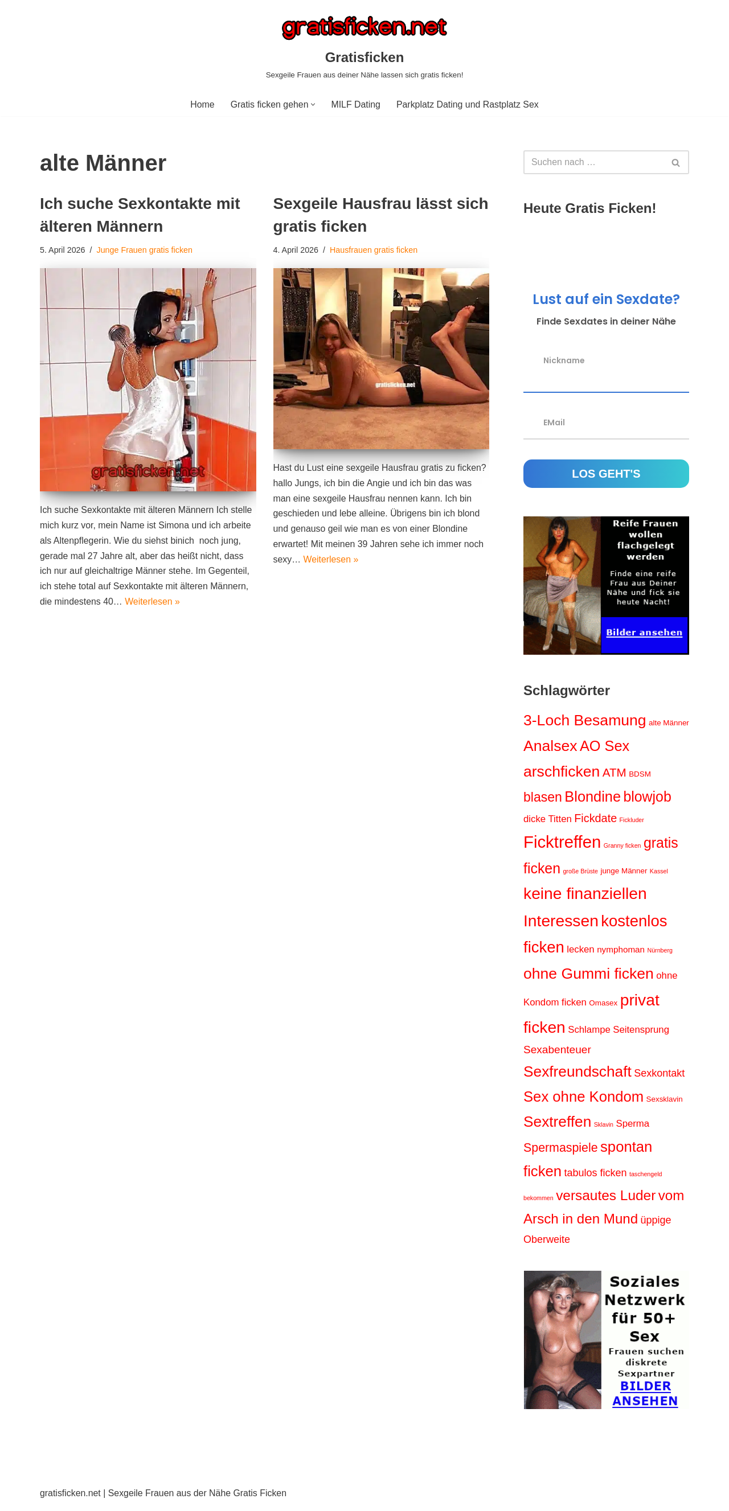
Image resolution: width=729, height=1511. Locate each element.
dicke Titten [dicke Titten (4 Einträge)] (547, 819)
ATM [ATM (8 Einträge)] (614, 772)
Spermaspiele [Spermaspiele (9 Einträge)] (560, 1150)
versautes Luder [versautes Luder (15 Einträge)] (606, 1199)
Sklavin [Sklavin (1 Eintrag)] (603, 1127)
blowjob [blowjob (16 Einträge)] (647, 797)
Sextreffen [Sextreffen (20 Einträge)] (557, 1125)
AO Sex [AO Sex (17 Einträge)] (604, 746)
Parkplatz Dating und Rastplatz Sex (468, 104)
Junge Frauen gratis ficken (145, 249)
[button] (313, 104)
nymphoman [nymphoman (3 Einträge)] (621, 951)
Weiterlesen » (153, 604)
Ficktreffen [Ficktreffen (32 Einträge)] (562, 842)
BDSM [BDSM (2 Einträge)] (640, 774)
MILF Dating (355, 104)
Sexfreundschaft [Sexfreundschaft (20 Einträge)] (577, 1074)
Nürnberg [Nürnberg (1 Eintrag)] (660, 952)
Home (201, 104)
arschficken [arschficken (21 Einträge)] (561, 772)
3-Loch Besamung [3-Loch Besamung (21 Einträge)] (584, 720)
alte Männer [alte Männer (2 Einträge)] (669, 723)
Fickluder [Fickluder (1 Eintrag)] (632, 820)
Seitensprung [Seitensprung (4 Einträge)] (641, 1032)
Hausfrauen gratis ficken (374, 249)
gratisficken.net (70, 1496)
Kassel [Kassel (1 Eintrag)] (659, 872)
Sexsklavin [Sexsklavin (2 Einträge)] (664, 1102)
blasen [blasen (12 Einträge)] (542, 797)
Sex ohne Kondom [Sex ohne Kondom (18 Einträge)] (583, 1099)
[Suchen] (593, 163)
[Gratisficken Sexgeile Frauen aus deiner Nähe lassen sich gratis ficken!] (365, 46)
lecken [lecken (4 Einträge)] (580, 951)
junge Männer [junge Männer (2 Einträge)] (624, 872)
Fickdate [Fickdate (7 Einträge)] (595, 818)
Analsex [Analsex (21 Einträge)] (550, 746)
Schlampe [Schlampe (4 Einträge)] (589, 1032)
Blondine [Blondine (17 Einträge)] (592, 797)
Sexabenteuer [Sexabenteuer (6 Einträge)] (557, 1052)
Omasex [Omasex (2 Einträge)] (603, 1005)
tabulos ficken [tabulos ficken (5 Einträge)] (595, 1176)
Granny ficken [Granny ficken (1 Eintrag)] (622, 846)
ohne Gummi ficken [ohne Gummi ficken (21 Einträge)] (588, 975)
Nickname (564, 360)
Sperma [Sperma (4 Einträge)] (633, 1127)
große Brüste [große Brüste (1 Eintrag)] (580, 872)
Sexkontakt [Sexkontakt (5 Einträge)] (659, 1076)
